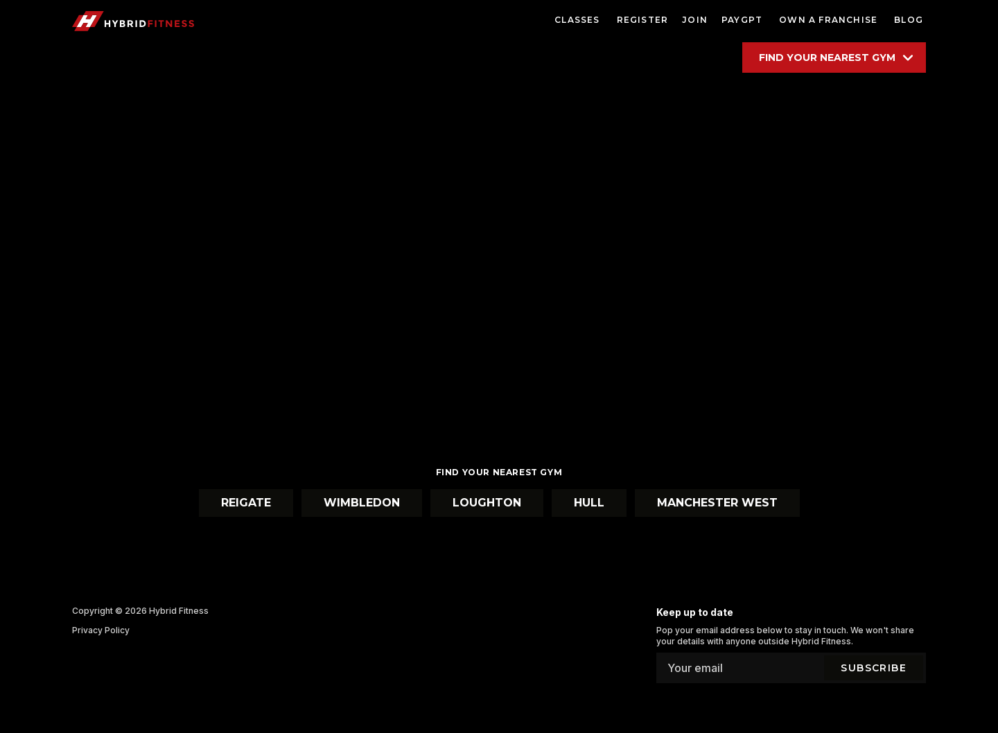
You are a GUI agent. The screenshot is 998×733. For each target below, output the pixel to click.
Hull (589, 502)
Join (695, 20)
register (643, 20)
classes (576, 20)
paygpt (741, 20)
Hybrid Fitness (179, 611)
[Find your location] (834, 57)
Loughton (487, 502)
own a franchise (828, 20)
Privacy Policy (101, 630)
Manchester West (717, 502)
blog (908, 20)
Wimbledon (362, 502)
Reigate (246, 502)
